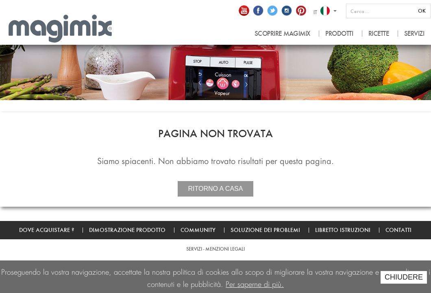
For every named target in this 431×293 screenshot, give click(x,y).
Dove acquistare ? (46, 230)
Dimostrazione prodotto (127, 230)
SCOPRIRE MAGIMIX (282, 33)
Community (198, 230)
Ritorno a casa (215, 188)
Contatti (398, 230)
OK (422, 10)
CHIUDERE (404, 277)
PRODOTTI (339, 33)
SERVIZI (414, 33)
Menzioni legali (225, 249)
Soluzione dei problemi (265, 230)
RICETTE (378, 33)
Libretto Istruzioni (342, 230)
